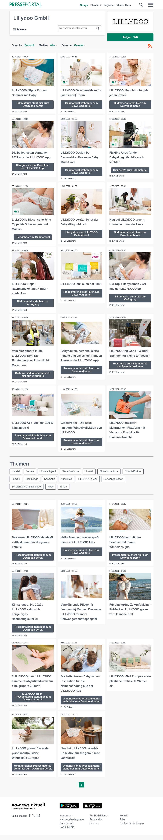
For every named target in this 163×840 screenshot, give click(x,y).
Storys (84, 5)
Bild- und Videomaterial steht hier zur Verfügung (32, 374)
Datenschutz (67, 828)
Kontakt (124, 820)
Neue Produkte (70, 471)
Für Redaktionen (99, 820)
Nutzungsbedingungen (72, 824)
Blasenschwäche (109, 471)
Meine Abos (124, 5)
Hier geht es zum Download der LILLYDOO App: (32, 166)
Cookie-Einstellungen (132, 828)
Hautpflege (32, 478)
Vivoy (50, 486)
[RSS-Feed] (150, 46)
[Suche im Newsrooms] (79, 28)
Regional (108, 5)
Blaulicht (95, 5)
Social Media (67, 832)
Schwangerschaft (113, 478)
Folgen (130, 37)
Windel (63, 486)
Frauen (30, 471)
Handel (16, 471)
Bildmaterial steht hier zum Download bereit (32, 104)
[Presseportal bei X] (32, 821)
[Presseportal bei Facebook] (28, 821)
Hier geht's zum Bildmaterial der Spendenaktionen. (130, 365)
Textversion (96, 824)
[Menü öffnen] (150, 5)
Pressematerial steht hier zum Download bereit (82, 293)
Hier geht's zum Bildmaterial (130, 170)
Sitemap (94, 828)
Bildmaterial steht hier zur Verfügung (32, 302)
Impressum (66, 820)
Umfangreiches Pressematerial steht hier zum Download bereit (81, 701)
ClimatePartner (133, 471)
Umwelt (89, 471)
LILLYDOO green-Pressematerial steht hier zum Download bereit (33, 696)
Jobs (122, 824)
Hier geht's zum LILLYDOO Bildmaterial (81, 233)
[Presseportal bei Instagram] (37, 820)
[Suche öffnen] (141, 5)
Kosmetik (49, 478)
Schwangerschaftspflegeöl (26, 486)
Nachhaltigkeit (48, 471)
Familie (16, 478)
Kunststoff (66, 478)
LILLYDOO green (88, 478)
